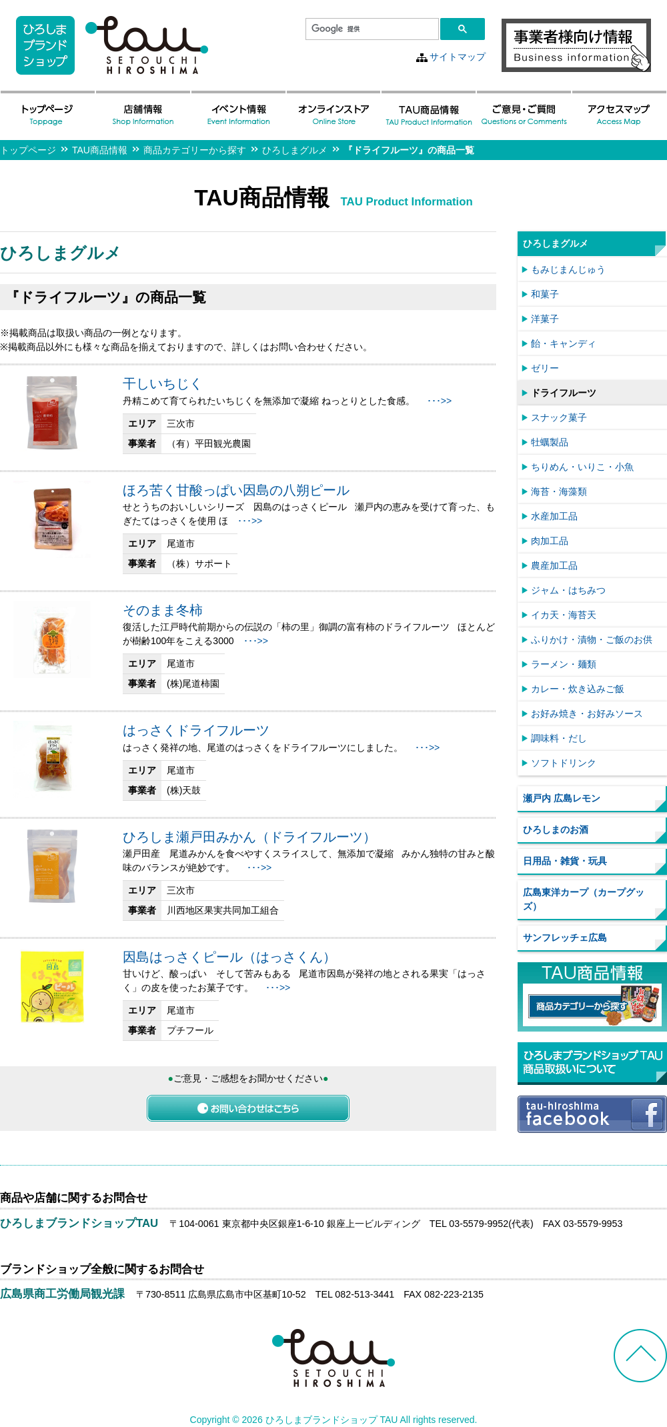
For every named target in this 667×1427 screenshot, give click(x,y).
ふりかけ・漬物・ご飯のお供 (591, 639)
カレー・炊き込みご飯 (577, 688)
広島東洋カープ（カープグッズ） (583, 899)
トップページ (28, 150)
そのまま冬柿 (163, 610)
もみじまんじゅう (568, 269)
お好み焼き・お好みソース (587, 713)
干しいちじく (163, 383)
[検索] (370, 29)
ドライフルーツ (563, 392)
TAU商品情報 (99, 150)
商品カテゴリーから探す (194, 150)
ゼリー (545, 368)
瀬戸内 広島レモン (561, 798)
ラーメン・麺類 (563, 664)
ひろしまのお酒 (555, 829)
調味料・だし (559, 738)
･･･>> (439, 400)
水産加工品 (554, 516)
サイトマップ (458, 56)
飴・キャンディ (563, 343)
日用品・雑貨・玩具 (565, 861)
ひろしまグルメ (294, 150)
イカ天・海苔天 (563, 614)
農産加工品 (554, 565)
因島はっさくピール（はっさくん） (229, 957)
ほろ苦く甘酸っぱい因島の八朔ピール (236, 490)
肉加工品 (549, 540)
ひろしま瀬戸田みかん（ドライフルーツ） (249, 837)
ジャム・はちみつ (568, 590)
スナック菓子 (559, 417)
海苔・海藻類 (559, 491)
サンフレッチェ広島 (565, 937)
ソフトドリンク (563, 763)
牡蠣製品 (549, 442)
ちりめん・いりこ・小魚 (582, 466)
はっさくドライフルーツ (196, 730)
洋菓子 (545, 318)
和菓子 (545, 294)
